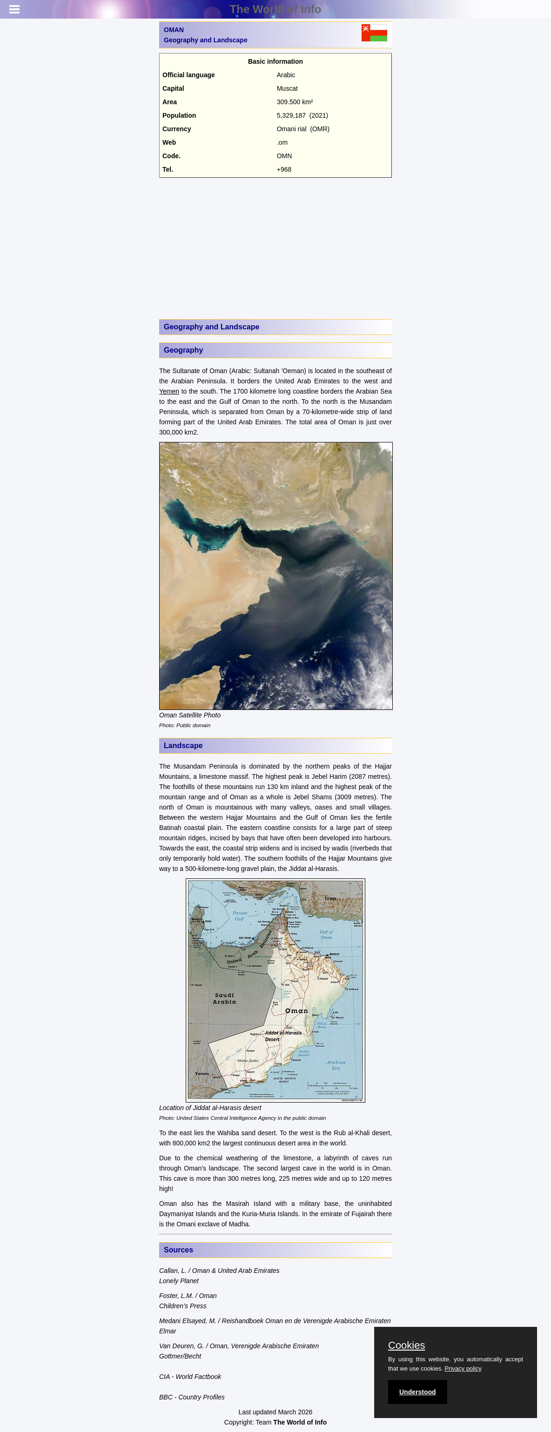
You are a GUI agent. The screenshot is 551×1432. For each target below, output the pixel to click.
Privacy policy (462, 1368)
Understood (417, 1392)
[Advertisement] (275, 247)
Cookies (406, 1345)
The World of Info (276, 9)
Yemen (169, 391)
